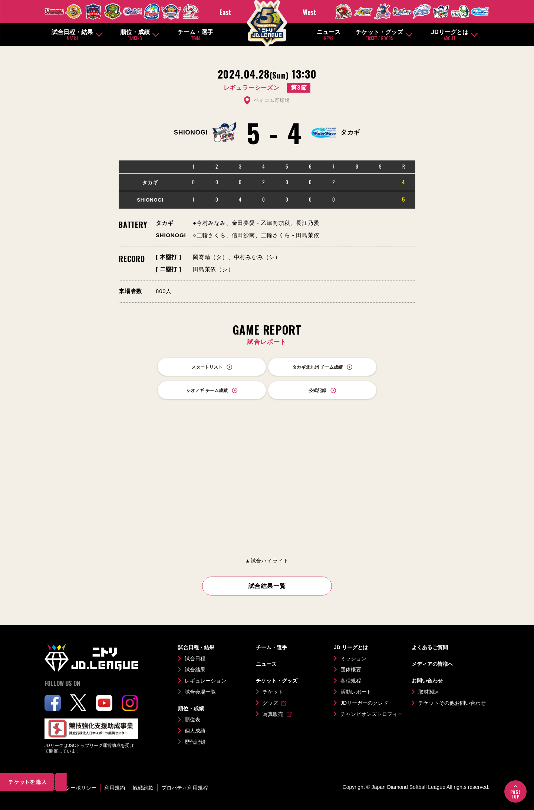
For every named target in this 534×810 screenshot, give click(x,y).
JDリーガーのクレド (364, 703)
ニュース (328, 35)
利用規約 (114, 788)
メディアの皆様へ (432, 664)
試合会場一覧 (200, 692)
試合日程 (195, 658)
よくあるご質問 (430, 647)
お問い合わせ (427, 681)
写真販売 (273, 714)
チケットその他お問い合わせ (452, 703)
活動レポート (356, 692)
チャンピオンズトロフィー (371, 714)
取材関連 (428, 692)
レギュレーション (205, 681)
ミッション (353, 658)
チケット (273, 692)
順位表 (192, 720)
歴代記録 (195, 742)
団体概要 (350, 670)
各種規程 (350, 681)
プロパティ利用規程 (184, 788)
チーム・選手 (195, 35)
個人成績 (195, 731)
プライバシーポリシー (70, 788)
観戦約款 (143, 788)
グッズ (270, 703)
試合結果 (195, 670)
